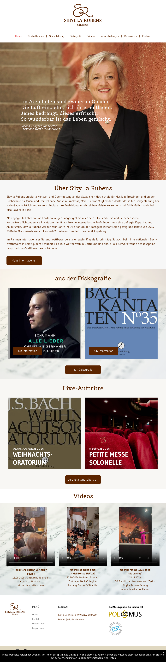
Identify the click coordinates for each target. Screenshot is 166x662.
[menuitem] (19, 36)
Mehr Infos (110, 657)
